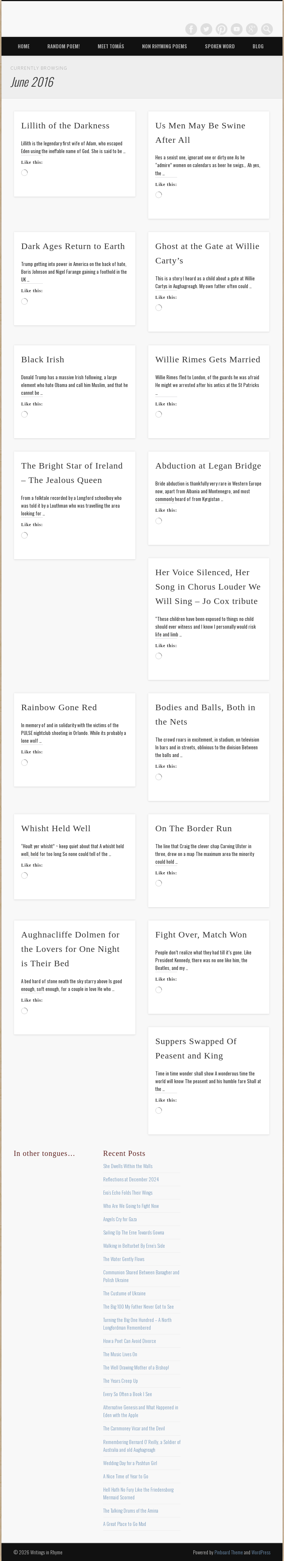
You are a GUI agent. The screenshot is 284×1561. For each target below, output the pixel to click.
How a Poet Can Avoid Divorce (129, 1340)
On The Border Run (193, 828)
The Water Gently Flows (123, 1259)
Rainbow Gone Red (59, 707)
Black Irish (42, 359)
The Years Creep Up (120, 1380)
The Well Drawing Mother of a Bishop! (136, 1367)
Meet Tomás (111, 46)
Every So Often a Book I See (127, 1394)
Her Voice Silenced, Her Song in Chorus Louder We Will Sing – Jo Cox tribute (208, 586)
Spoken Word (220, 46)
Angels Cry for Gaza (120, 1219)
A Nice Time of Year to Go (125, 1476)
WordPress (260, 1552)
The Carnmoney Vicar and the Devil (134, 1428)
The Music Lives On (120, 1354)
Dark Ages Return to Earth (73, 246)
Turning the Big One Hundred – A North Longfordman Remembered (137, 1323)
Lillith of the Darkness (65, 125)
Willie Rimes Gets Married (208, 359)
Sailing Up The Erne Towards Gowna (133, 1232)
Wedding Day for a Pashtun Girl (130, 1463)
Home (24, 46)
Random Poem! (63, 46)
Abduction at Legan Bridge (208, 465)
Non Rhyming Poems (164, 46)
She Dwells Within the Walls (127, 1166)
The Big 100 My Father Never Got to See (138, 1306)
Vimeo (237, 29)
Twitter (206, 29)
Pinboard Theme (228, 1552)
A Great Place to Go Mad (124, 1523)
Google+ (252, 29)
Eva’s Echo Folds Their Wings (127, 1192)
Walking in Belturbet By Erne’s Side (134, 1245)
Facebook (191, 29)
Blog (258, 46)
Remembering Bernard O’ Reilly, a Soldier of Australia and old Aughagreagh (141, 1445)
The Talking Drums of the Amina (130, 1510)
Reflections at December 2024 (131, 1179)
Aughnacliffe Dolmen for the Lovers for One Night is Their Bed (70, 949)
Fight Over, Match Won (201, 934)
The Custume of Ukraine (124, 1293)
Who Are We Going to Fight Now (131, 1205)
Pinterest (221, 29)
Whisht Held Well (56, 828)
